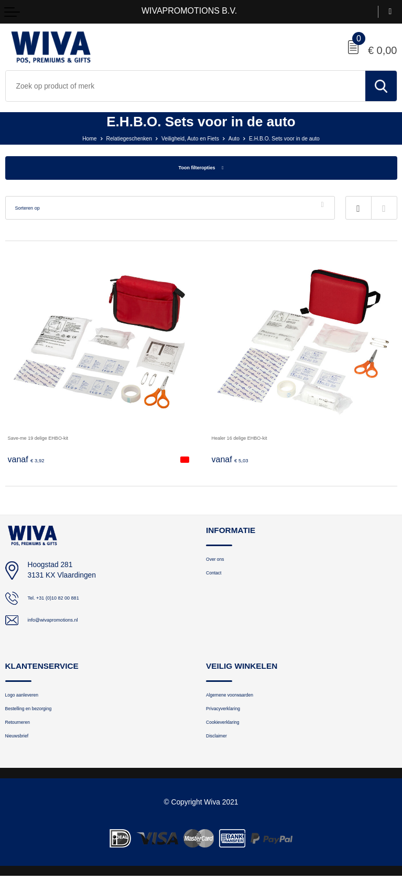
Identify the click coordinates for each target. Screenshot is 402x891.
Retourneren (24, 733)
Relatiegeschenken (112, 138)
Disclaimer (222, 749)
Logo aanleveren (30, 699)
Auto (241, 138)
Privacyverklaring (232, 716)
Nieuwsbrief (23, 749)
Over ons (220, 563)
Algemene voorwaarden (242, 699)
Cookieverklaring (231, 733)
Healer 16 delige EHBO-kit (254, 440)
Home (64, 138)
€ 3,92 (30, 462)
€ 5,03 (234, 462)
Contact (218, 580)
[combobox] (185, 86)
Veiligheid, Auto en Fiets (187, 138)
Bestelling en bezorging (40, 716)
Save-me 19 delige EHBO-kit (54, 440)
